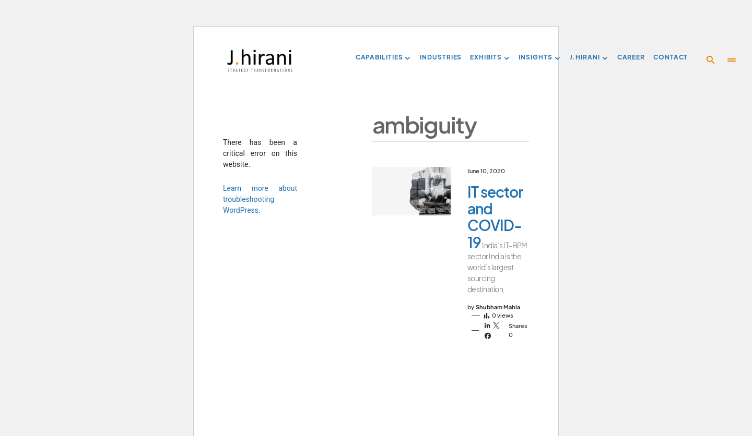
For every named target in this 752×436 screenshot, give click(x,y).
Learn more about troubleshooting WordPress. (260, 199)
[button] (710, 60)
